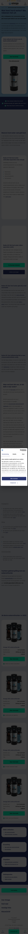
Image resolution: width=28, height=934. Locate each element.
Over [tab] (23, 454)
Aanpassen (14, 482)
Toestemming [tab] (5, 454)
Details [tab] (14, 454)
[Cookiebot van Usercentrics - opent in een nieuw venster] (20, 450)
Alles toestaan (14, 478)
